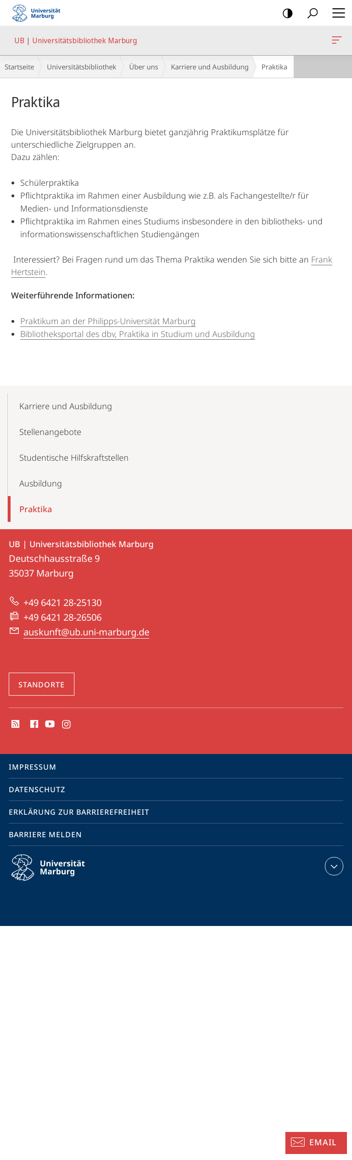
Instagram (67, 724)
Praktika (35, 508)
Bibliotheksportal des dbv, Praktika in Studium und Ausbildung (137, 333)
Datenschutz (37, 789)
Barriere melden (45, 834)
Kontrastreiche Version (284, 13)
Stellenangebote (50, 431)
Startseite (19, 66)
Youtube (49, 724)
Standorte (41, 685)
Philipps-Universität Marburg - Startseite (39, 13)
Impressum (33, 767)
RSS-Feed (14, 724)
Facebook (33, 724)
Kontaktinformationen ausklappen (333, 866)
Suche (309, 13)
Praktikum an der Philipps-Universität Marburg (108, 320)
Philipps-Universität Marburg (56, 875)
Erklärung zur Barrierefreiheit (79, 812)
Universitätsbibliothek (81, 66)
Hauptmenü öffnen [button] (336, 13)
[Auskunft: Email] (316, 1142)
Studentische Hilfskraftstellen (74, 457)
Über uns (143, 66)
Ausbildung (40, 483)
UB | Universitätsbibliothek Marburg (336, 42)
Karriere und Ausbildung (210, 66)
